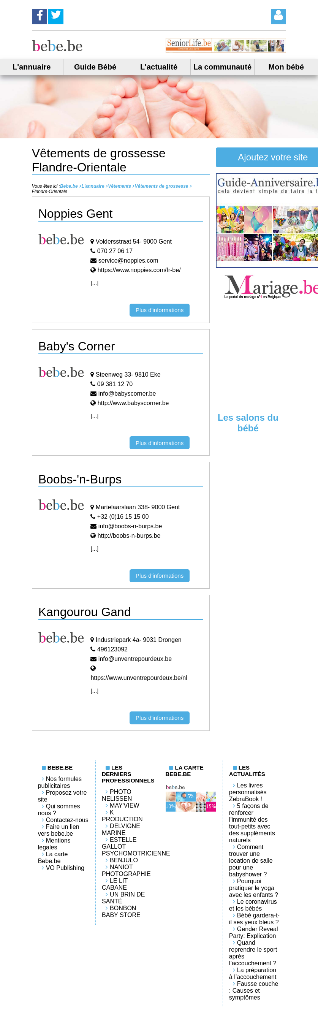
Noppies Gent (75, 213)
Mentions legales (54, 844)
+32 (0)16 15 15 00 (123, 516)
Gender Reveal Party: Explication (253, 932)
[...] (94, 283)
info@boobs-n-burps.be (130, 526)
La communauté (222, 67)
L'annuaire (32, 67)
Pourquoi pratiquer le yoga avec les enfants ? (253, 888)
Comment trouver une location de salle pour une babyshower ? (251, 861)
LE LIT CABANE (115, 884)
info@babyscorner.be (127, 393)
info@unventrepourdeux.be (135, 659)
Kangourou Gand (84, 612)
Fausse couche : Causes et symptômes (253, 991)
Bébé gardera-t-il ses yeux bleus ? (254, 918)
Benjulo (124, 860)
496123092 (112, 649)
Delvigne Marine (121, 829)
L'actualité (158, 67)
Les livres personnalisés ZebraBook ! (248, 792)
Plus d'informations (160, 310)
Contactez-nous (67, 820)
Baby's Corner (76, 346)
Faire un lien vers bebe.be (58, 830)
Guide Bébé (95, 67)
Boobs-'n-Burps (80, 479)
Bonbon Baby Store (121, 911)
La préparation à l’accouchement (253, 973)
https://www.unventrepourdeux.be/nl (138, 678)
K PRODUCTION (122, 815)
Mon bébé (286, 67)
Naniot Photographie (126, 870)
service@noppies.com (128, 260)
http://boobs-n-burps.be (129, 535)
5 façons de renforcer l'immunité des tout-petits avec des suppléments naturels (252, 823)
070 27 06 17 (115, 251)
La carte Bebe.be (53, 857)
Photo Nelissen (117, 795)
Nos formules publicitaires (60, 782)
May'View (124, 805)
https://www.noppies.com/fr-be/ (139, 270)
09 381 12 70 (115, 384)
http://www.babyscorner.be (133, 403)
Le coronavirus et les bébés (253, 905)
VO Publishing (65, 868)
